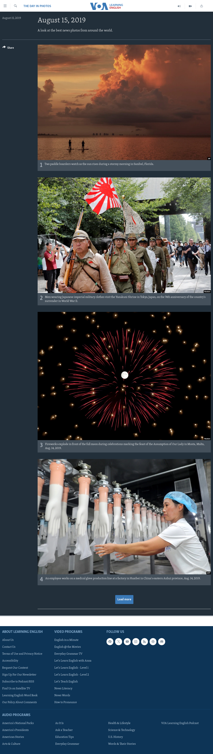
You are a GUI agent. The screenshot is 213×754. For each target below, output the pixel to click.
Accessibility (10, 660)
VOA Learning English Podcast (180, 723)
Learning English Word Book (20, 695)
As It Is (59, 723)
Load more (124, 599)
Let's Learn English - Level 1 (71, 667)
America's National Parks (18, 723)
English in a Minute (66, 640)
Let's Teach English (66, 681)
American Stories (13, 737)
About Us (8, 640)
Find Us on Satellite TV (16, 688)
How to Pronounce (65, 702)
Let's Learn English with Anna (72, 660)
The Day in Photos (37, 6)
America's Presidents (15, 730)
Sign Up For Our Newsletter (19, 674)
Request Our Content (15, 667)
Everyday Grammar (67, 744)
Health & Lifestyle (119, 723)
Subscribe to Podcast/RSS (18, 681)
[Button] (8, 48)
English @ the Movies (67, 647)
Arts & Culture (11, 744)
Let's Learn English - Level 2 (71, 674)
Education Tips (64, 737)
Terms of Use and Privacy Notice (22, 653)
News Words (62, 695)
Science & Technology (121, 730)
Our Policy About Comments (19, 702)
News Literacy (63, 688)
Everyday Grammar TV (68, 653)
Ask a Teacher (64, 730)
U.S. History (115, 737)
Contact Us (8, 647)
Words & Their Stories (122, 744)
